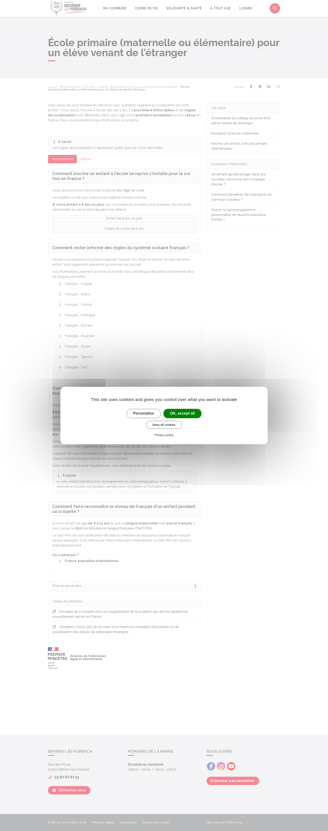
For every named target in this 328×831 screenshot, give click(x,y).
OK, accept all (182, 413)
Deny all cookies (164, 424)
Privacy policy (164, 435)
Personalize (143, 413)
